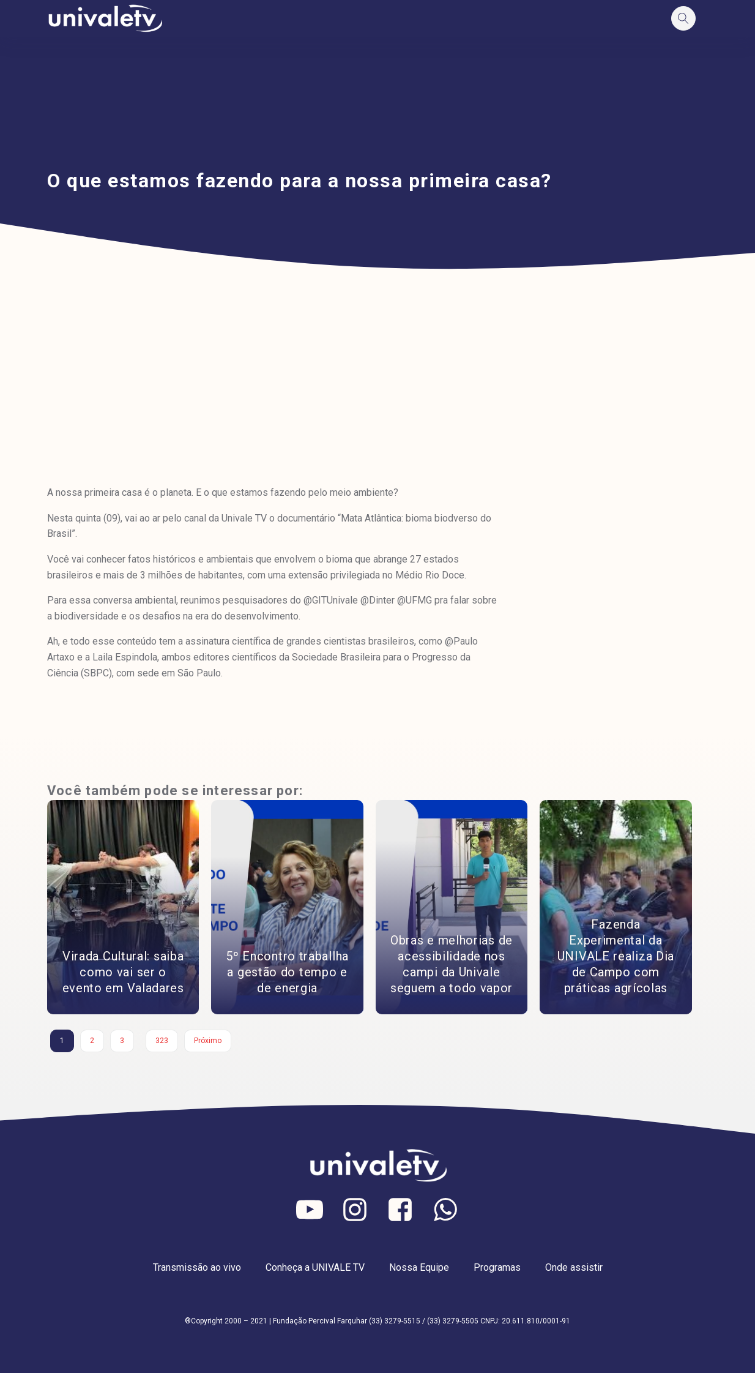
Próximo (207, 1040)
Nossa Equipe (419, 1267)
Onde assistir (574, 1267)
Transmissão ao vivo (197, 1267)
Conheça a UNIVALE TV (315, 1267)
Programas (497, 1267)
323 (161, 1040)
